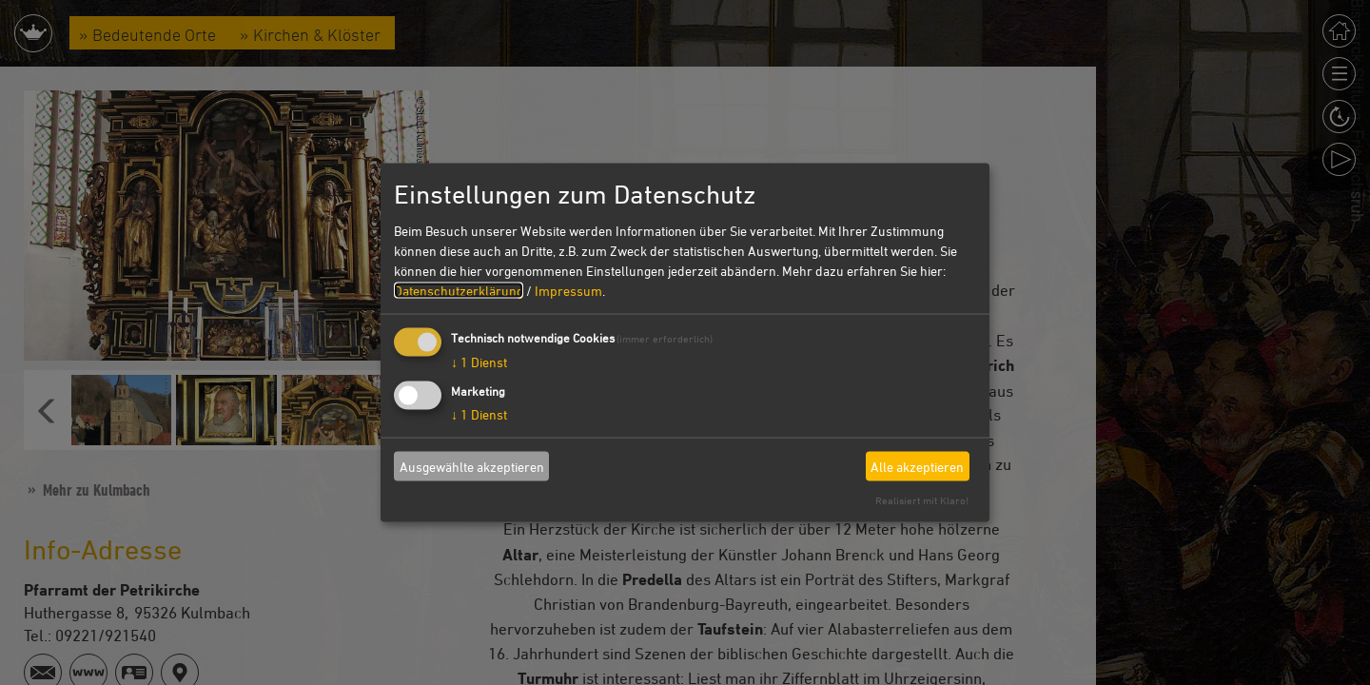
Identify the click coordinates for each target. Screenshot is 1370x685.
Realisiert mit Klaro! (922, 500)
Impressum (568, 291)
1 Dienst (479, 362)
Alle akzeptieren (917, 466)
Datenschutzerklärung (458, 291)
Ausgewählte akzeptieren (472, 466)
